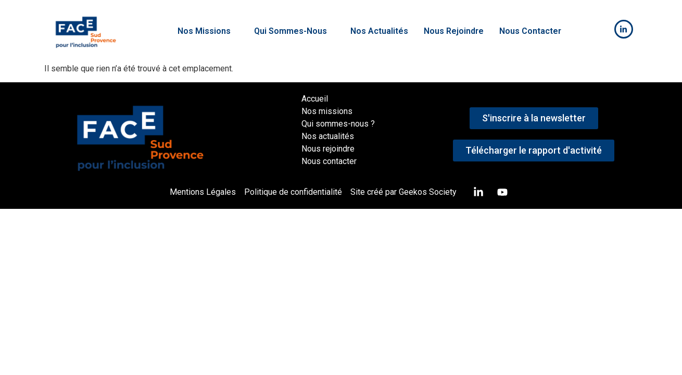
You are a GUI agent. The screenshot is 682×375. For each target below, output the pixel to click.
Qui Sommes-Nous (294, 31)
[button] (208, 31)
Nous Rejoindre (454, 31)
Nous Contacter (530, 31)
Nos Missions (208, 31)
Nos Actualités (379, 31)
